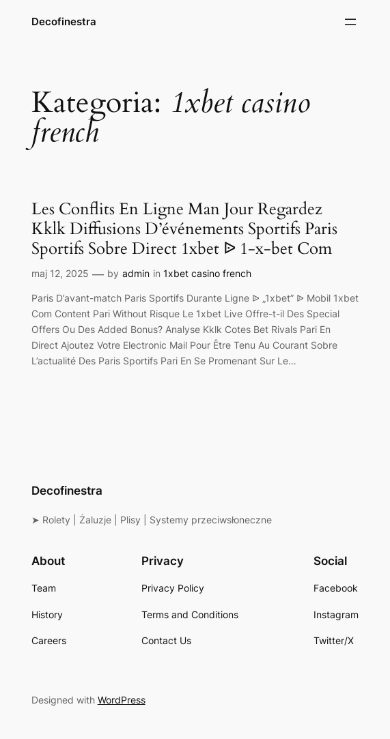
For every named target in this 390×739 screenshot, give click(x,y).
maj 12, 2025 (60, 273)
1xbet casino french (207, 273)
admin (136, 273)
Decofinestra (63, 21)
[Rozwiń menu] (350, 22)
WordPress (121, 700)
